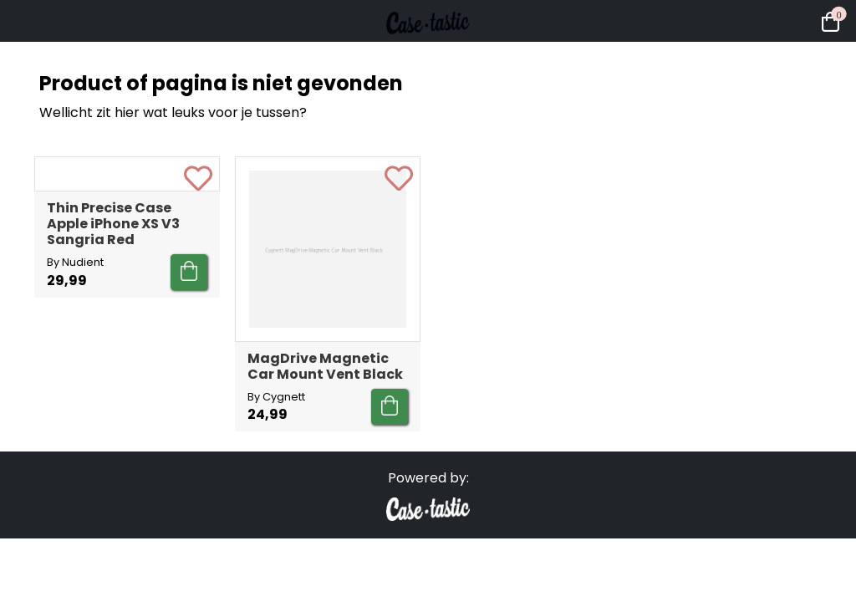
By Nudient (75, 413)
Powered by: (428, 494)
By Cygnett (276, 397)
